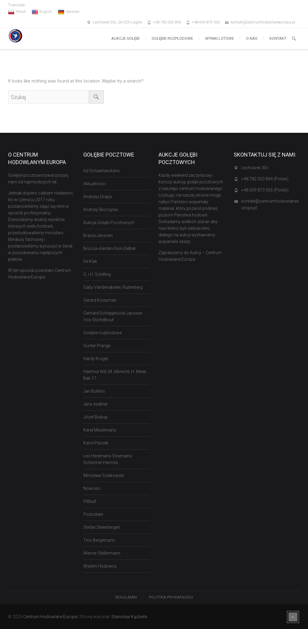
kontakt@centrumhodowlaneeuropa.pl (263, 22)
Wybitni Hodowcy (100, 566)
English (42, 11)
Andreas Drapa (97, 196)
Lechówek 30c (255, 167)
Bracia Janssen (98, 235)
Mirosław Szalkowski (103, 475)
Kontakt (278, 38)
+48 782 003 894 (167, 22)
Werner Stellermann (101, 553)
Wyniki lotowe (219, 38)
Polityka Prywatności (171, 597)
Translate (16, 5)
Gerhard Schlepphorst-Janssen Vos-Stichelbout (113, 316)
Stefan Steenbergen (101, 527)
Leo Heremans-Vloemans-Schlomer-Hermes (108, 459)
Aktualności (94, 183)
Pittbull (89, 501)
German (68, 11)
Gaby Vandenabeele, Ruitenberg (113, 287)
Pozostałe (93, 514)
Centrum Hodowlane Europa (50, 616)
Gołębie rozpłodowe (172, 38)
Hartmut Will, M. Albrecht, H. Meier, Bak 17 (115, 375)
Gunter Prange (96, 345)
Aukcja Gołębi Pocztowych (108, 222)
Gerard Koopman (99, 300)
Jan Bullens (94, 391)
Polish (17, 11)
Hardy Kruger (95, 358)
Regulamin (126, 597)
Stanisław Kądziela (129, 616)
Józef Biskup (95, 417)
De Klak (90, 261)
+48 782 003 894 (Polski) (264, 178)
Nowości (91, 488)
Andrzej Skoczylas (100, 209)
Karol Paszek (95, 443)
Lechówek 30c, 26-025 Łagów (117, 22)
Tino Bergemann (99, 540)
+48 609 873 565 (206, 22)
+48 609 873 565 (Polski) (264, 190)
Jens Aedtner (95, 404)
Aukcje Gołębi (125, 38)
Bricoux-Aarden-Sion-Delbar (109, 248)
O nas (251, 38)
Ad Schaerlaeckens (101, 170)
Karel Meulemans (99, 430)
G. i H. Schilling (97, 274)
